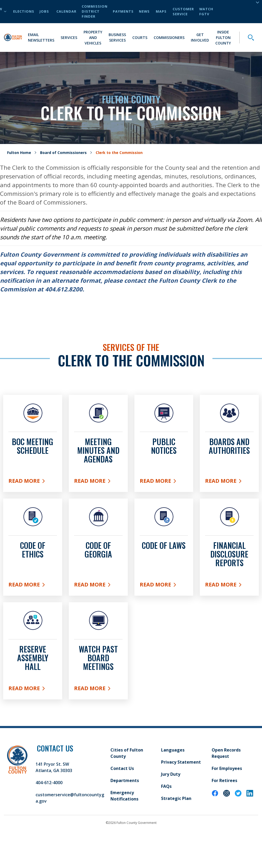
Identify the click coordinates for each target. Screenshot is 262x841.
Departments (124, 780)
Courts (139, 37)
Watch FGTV (206, 11)
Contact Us (122, 768)
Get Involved (200, 37)
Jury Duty (170, 774)
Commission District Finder (95, 11)
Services (69, 37)
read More (98, 585)
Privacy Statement (181, 762)
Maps (161, 11)
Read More (32, 482)
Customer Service (183, 11)
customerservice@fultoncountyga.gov (70, 798)
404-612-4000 (49, 782)
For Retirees (224, 780)
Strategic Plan (176, 798)
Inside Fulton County (223, 37)
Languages (173, 750)
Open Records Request (226, 753)
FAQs (166, 786)
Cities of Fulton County (126, 753)
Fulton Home (19, 152)
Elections (23, 11)
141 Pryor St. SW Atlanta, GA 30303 (54, 767)
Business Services (117, 37)
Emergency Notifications (124, 796)
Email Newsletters (41, 37)
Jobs (44, 11)
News (144, 11)
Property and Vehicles (93, 37)
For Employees (227, 768)
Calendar (66, 11)
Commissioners (169, 37)
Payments (123, 11)
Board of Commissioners (63, 152)
